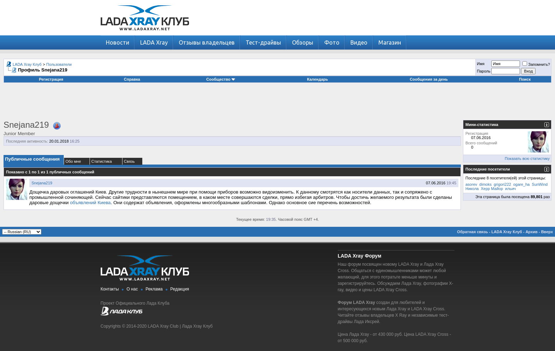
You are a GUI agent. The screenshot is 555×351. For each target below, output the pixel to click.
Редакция (179, 289)
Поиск (525, 79)
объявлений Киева (90, 202)
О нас (132, 289)
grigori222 (502, 184)
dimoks (485, 184)
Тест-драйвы (263, 42)
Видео (358, 42)
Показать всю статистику (527, 158)
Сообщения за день (429, 79)
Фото (331, 42)
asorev (471, 184)
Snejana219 (42, 183)
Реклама (153, 289)
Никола (472, 188)
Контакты (110, 289)
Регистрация (51, 79)
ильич (510, 188)
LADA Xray (154, 42)
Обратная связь (472, 232)
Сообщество (220, 79)
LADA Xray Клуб (27, 64)
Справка (132, 79)
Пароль (483, 71)
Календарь (317, 79)
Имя (480, 64)
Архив (532, 232)
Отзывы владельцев (207, 42)
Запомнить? (536, 64)
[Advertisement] (277, 104)
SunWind (540, 184)
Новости (117, 42)
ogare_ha (521, 184)
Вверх (547, 232)
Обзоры (302, 42)
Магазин (389, 42)
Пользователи (59, 64)
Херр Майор (492, 188)
